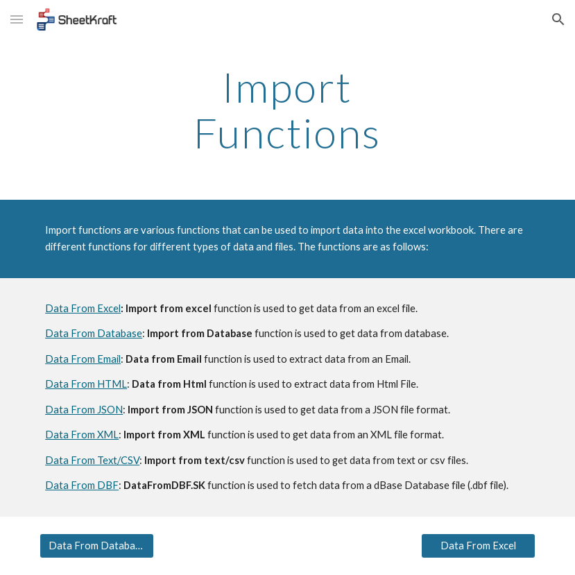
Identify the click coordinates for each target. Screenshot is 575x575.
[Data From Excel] (478, 545)
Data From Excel (83, 308)
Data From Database (93, 333)
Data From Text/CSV (92, 460)
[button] (16, 19)
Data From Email (83, 359)
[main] (287, 109)
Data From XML (82, 434)
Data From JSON (84, 409)
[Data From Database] (96, 545)
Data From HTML (86, 384)
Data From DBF (82, 485)
